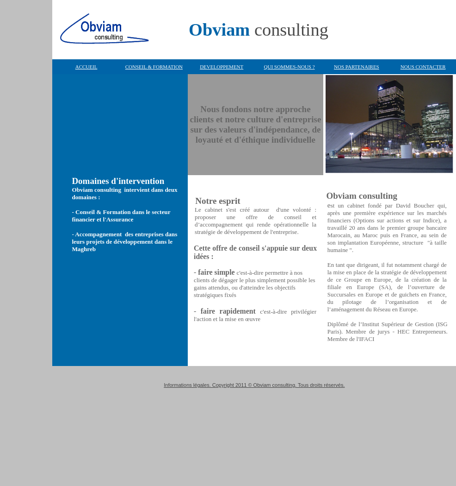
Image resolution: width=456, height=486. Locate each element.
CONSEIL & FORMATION (154, 66)
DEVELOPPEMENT (221, 66)
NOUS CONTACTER (423, 66)
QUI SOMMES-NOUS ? (289, 66)
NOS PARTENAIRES (356, 66)
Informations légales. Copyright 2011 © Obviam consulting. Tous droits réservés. (254, 385)
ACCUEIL (86, 66)
